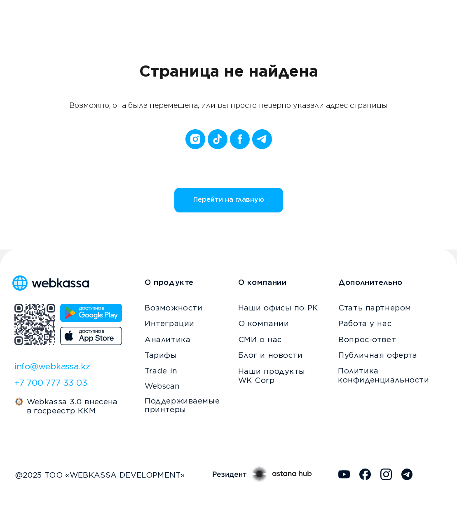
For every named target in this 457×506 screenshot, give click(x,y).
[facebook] (240, 139)
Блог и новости (270, 354)
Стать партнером (374, 307)
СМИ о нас (260, 339)
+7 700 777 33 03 (50, 383)
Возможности (173, 307)
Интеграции (170, 323)
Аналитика (167, 339)
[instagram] (195, 139)
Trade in (161, 370)
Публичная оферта (377, 354)
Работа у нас (364, 323)
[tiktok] (217, 139)
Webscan (162, 385)
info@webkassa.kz (52, 366)
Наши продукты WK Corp (272, 375)
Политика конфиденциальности (383, 375)
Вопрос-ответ (367, 339)
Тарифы (161, 354)
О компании (263, 323)
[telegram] (262, 139)
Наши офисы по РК (278, 307)
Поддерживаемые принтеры (182, 405)
